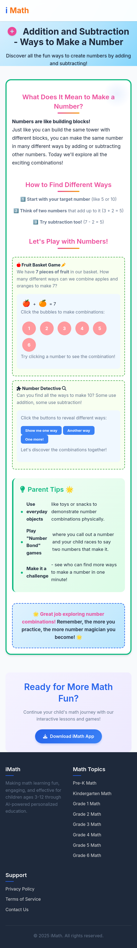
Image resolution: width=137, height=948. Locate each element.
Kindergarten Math (92, 793)
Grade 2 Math (87, 814)
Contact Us (16, 909)
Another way (78, 430)
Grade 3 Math (87, 824)
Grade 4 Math (87, 834)
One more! (34, 439)
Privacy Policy (20, 889)
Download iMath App (68, 736)
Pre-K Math (84, 783)
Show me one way (41, 430)
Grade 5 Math (87, 845)
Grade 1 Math (86, 803)
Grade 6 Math (87, 855)
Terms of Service (23, 899)
